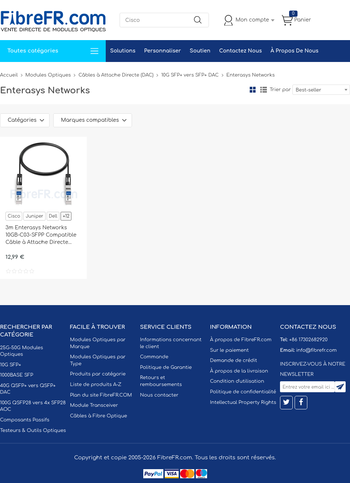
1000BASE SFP (16, 375)
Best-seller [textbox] (308, 90)
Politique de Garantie (166, 367)
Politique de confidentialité (243, 391)
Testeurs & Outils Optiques (33, 430)
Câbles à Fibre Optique (98, 415)
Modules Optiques (48, 75)
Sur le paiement (229, 350)
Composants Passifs (24, 419)
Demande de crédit (233, 360)
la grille (252, 90)
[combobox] (321, 90)
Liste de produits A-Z (95, 384)
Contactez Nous (240, 51)
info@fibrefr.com (316, 350)
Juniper (34, 216)
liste (263, 90)
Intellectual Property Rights (243, 402)
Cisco (14, 216)
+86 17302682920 (308, 339)
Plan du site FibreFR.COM (101, 395)
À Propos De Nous (294, 51)
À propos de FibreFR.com (240, 339)
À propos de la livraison (239, 371)
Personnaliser (162, 51)
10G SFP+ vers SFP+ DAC (190, 75)
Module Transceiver (94, 405)
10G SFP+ (10, 364)
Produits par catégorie (98, 374)
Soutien (200, 51)
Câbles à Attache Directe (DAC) (115, 75)
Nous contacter (159, 395)
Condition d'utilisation (237, 381)
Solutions (122, 51)
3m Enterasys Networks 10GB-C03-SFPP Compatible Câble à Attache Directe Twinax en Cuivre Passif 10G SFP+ (41, 235)
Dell (53, 216)
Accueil (9, 75)
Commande (154, 356)
